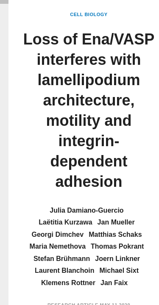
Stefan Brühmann (61, 258)
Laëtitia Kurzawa (65, 222)
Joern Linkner (117, 258)
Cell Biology (88, 14)
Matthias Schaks (115, 234)
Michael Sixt (118, 270)
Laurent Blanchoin (64, 270)
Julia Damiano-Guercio (86, 210)
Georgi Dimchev (57, 234)
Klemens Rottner (68, 282)
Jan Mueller (116, 222)
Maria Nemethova (58, 246)
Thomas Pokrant (117, 246)
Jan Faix (114, 282)
